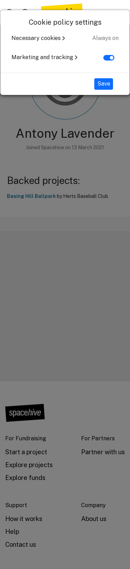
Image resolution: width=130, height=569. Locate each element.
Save (103, 83)
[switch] (108, 58)
